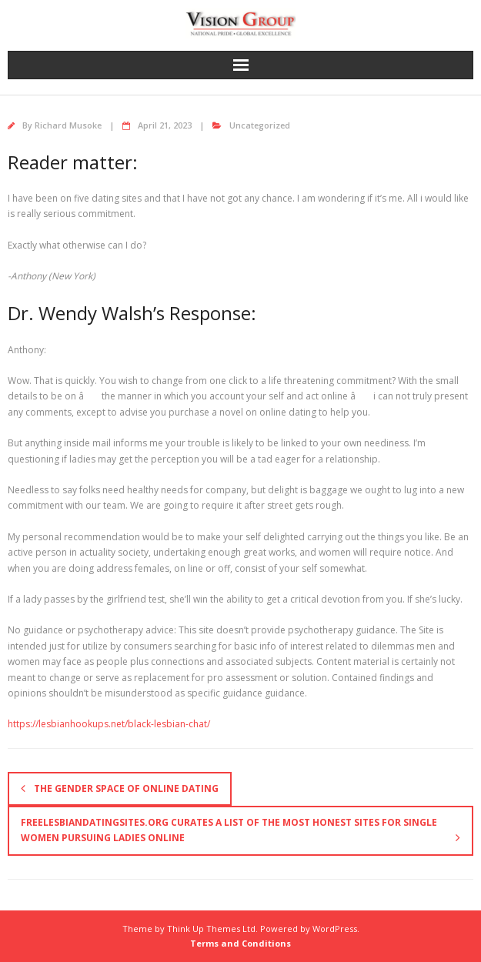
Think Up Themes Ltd (211, 928)
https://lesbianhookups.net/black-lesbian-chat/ (109, 723)
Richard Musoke (68, 125)
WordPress (334, 928)
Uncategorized (259, 125)
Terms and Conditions (240, 943)
